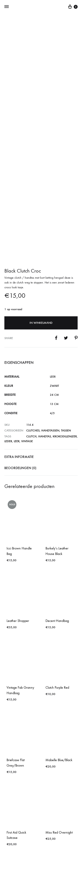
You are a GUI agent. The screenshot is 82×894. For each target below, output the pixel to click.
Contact (41, 872)
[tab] (41, 373)
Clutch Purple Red (57, 603)
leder (8, 357)
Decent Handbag (57, 536)
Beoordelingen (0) (20, 384)
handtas (44, 352)
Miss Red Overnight (59, 748)
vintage (27, 357)
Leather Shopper (18, 536)
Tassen (66, 346)
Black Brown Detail (19, 820)
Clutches (33, 346)
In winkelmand (41, 238)
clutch (31, 352)
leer (16, 357)
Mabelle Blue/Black (58, 676)
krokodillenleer (65, 352)
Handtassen (50, 346)
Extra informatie (19, 372)
